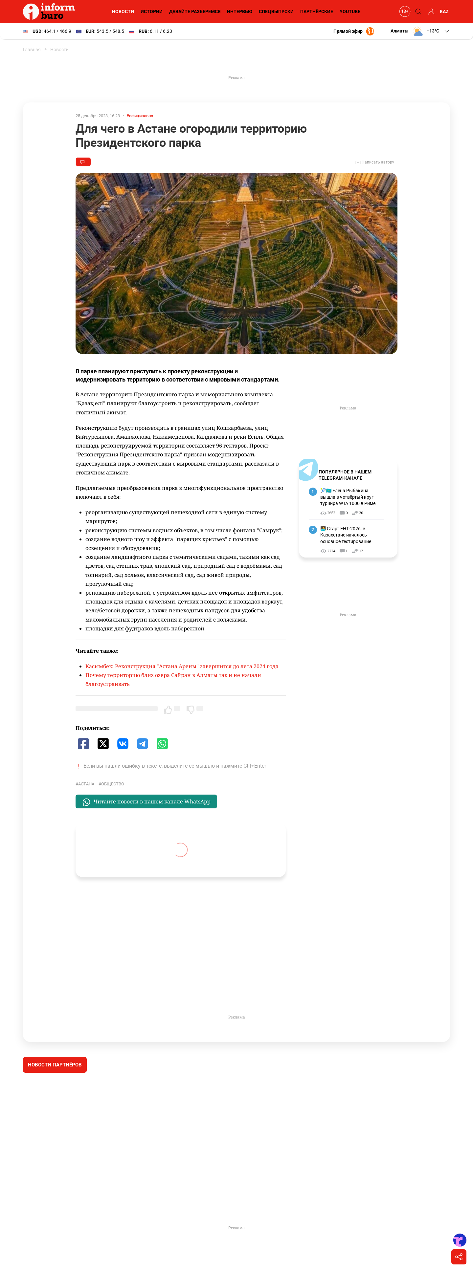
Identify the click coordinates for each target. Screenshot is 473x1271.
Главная (32, 49)
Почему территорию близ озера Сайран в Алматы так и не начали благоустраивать (173, 679)
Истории (151, 11)
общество (112, 783)
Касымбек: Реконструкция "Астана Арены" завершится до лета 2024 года (181, 666)
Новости (122, 11)
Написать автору (374, 162)
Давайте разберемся (194, 11)
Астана (86, 783)
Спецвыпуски (275, 11)
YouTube (350, 11)
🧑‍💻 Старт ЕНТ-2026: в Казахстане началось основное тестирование (346, 535)
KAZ (444, 11)
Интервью (239, 11)
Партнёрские (316, 11)
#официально (141, 115)
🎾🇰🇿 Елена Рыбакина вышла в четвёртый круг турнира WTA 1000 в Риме (348, 497)
